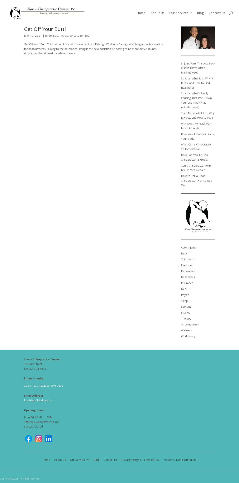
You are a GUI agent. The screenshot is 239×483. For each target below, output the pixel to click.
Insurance (187, 283)
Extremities (188, 271)
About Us (157, 13)
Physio (64, 35)
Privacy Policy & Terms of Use (140, 459)
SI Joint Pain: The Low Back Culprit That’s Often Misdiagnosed (198, 68)
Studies (185, 312)
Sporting (186, 306)
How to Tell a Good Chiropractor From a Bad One (196, 180)
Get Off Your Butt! (45, 29)
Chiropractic (188, 259)
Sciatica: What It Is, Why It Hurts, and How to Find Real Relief (197, 83)
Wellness (186, 330)
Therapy (186, 318)
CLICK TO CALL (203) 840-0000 (43, 385)
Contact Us (217, 13)
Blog (200, 13)
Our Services (178, 13)
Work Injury (188, 336)
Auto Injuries (189, 247)
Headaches (188, 277)
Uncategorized (79, 35)
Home (141, 13)
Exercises (51, 35)
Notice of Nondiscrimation (180, 459)
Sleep (184, 301)
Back (184, 253)
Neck (184, 289)
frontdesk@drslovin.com (39, 400)
